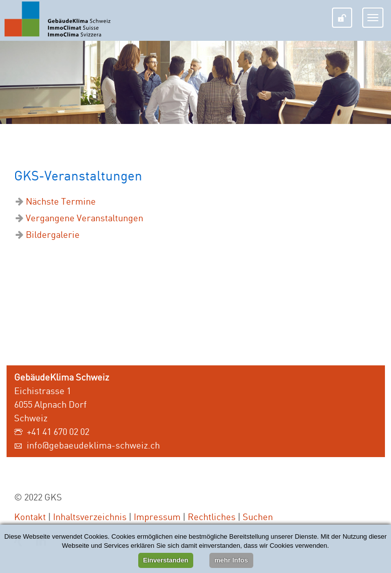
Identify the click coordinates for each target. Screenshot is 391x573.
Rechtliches (212, 516)
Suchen (258, 516)
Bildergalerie (53, 234)
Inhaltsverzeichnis (90, 516)
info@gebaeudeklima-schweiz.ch (93, 445)
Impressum (157, 516)
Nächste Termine (61, 201)
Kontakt (30, 516)
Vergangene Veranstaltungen (84, 217)
